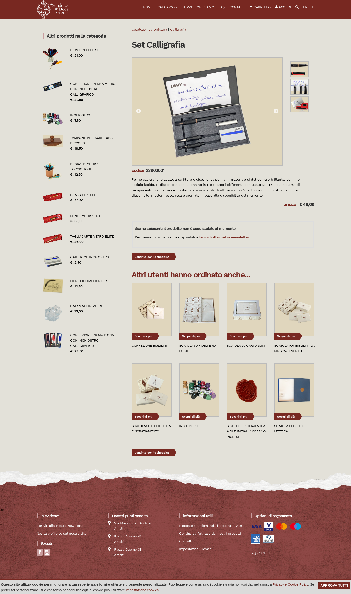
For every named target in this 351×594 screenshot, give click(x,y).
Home (148, 7)
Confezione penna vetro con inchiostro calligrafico (92, 89)
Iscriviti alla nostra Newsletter (61, 525)
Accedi (283, 7)
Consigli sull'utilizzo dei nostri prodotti (210, 533)
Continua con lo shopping (152, 257)
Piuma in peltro (84, 50)
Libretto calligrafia (88, 281)
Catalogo (166, 7)
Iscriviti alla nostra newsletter (224, 237)
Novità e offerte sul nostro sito (61, 533)
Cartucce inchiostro (89, 257)
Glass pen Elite (84, 195)
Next (275, 111)
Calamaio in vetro (86, 306)
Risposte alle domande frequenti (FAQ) (210, 525)
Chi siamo (205, 7)
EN (305, 7)
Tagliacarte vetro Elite (92, 236)
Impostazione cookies (142, 590)
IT (313, 7)
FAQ (221, 7)
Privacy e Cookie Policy (290, 584)
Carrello (259, 7)
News (187, 7)
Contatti (237, 7)
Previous (138, 111)
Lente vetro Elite (86, 216)
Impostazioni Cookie (195, 549)
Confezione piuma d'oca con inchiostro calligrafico (92, 340)
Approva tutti (334, 585)
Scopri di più (143, 336)
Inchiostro (80, 115)
